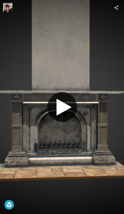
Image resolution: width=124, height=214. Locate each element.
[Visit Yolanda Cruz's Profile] (7, 7)
